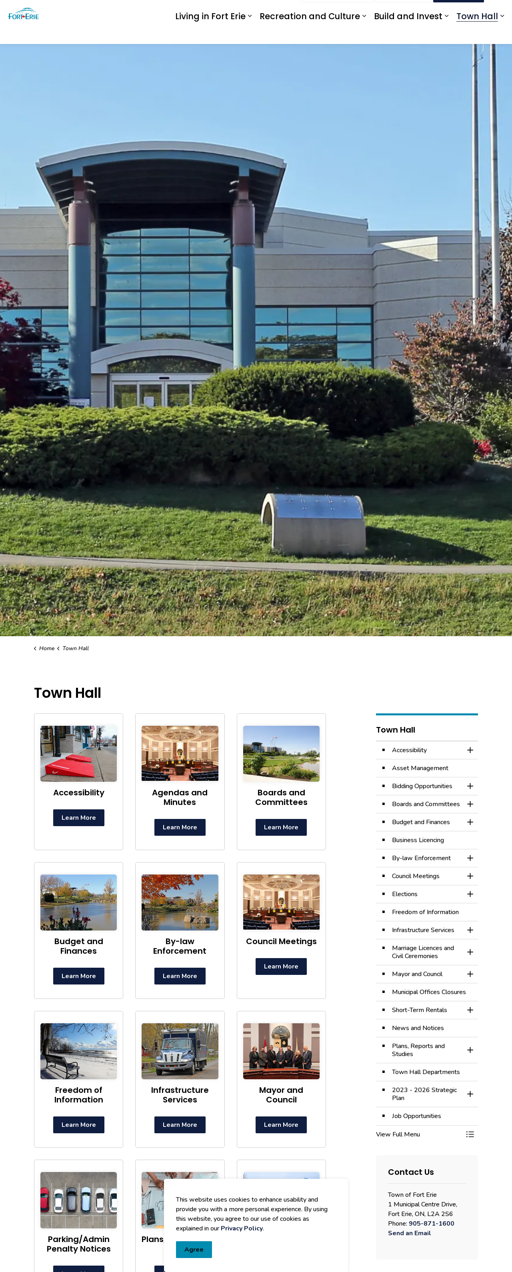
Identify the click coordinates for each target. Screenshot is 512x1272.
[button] (419, 1134)
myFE (261, 11)
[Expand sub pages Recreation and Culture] (364, 33)
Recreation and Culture (310, 33)
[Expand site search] (498, 11)
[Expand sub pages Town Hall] (502, 33)
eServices (234, 11)
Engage (285, 11)
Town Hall (477, 33)
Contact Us (404, 11)
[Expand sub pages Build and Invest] (446, 33)
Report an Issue (338, 11)
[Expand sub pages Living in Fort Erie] (250, 33)
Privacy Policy (242, 1228)
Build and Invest (408, 33)
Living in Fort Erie (210, 33)
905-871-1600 (431, 1223)
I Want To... (459, 11)
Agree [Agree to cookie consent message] (194, 1250)
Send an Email (409, 1233)
